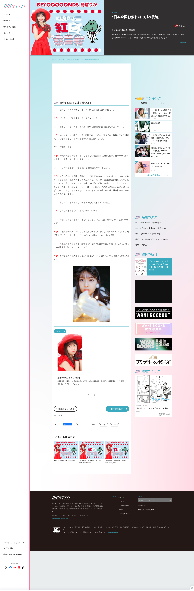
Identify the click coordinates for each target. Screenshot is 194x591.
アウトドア (141, 245)
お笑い (157, 223)
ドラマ (162, 228)
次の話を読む (116, 409)
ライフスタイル (160, 239)
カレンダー (141, 234)
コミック (6, 33)
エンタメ (6, 14)
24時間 (144, 103)
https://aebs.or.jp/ (113, 532)
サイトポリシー (73, 515)
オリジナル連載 (9, 27)
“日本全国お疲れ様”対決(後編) (90, 59)
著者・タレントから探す (12, 554)
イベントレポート (10, 39)
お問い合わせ (84, 515)
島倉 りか (180, 25)
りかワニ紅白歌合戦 (72, 59)
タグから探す (8, 548)
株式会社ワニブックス (58, 515)
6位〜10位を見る (153, 175)
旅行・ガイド (143, 239)
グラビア (6, 20)
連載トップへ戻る (66, 409)
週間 (163, 103)
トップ (54, 59)
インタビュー (143, 223)
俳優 (152, 228)
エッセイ (141, 228)
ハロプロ (115, 425)
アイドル (104, 425)
